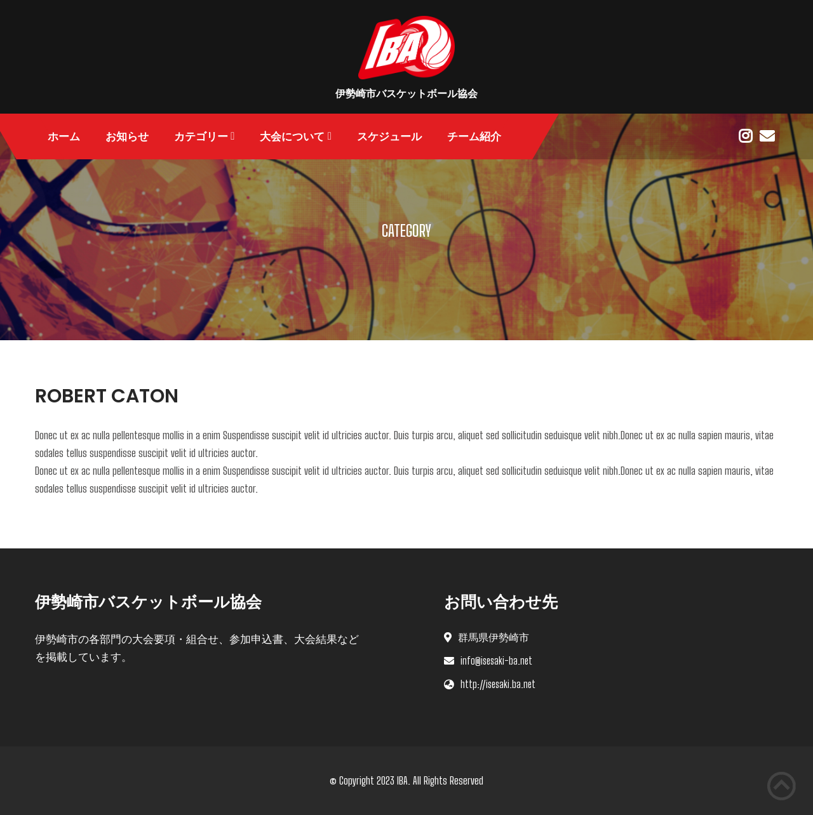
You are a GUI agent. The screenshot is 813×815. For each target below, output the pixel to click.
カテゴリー (201, 136)
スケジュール (389, 136)
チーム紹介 (474, 136)
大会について (292, 136)
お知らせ (127, 136)
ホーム (64, 136)
